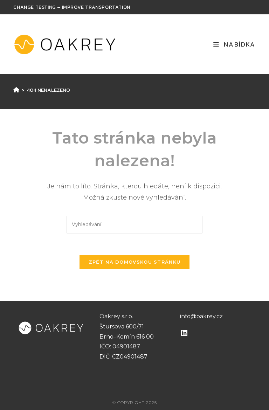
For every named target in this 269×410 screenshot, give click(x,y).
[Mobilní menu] (234, 44)
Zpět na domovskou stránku (135, 262)
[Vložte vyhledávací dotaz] (134, 225)
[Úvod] (16, 90)
